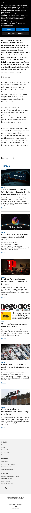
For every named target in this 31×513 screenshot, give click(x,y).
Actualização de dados (7, 469)
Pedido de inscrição (6, 466)
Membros (4, 459)
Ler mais (3, 208)
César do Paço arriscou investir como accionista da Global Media (14, 237)
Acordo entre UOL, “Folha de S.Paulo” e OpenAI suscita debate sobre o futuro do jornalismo (15, 192)
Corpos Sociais (5, 452)
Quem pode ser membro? (8, 464)
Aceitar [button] (23, 505)
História (3, 447)
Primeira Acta (4, 449)
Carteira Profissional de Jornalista (10, 476)
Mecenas (3, 455)
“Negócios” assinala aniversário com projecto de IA (15, 325)
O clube (4, 442)
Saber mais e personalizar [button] (15, 509)
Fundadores (4, 461)
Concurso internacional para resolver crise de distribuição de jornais (15, 367)
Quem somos (4, 444)
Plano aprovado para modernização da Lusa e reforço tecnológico (15, 411)
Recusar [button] (8, 505)
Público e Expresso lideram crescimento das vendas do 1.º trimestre (14, 281)
